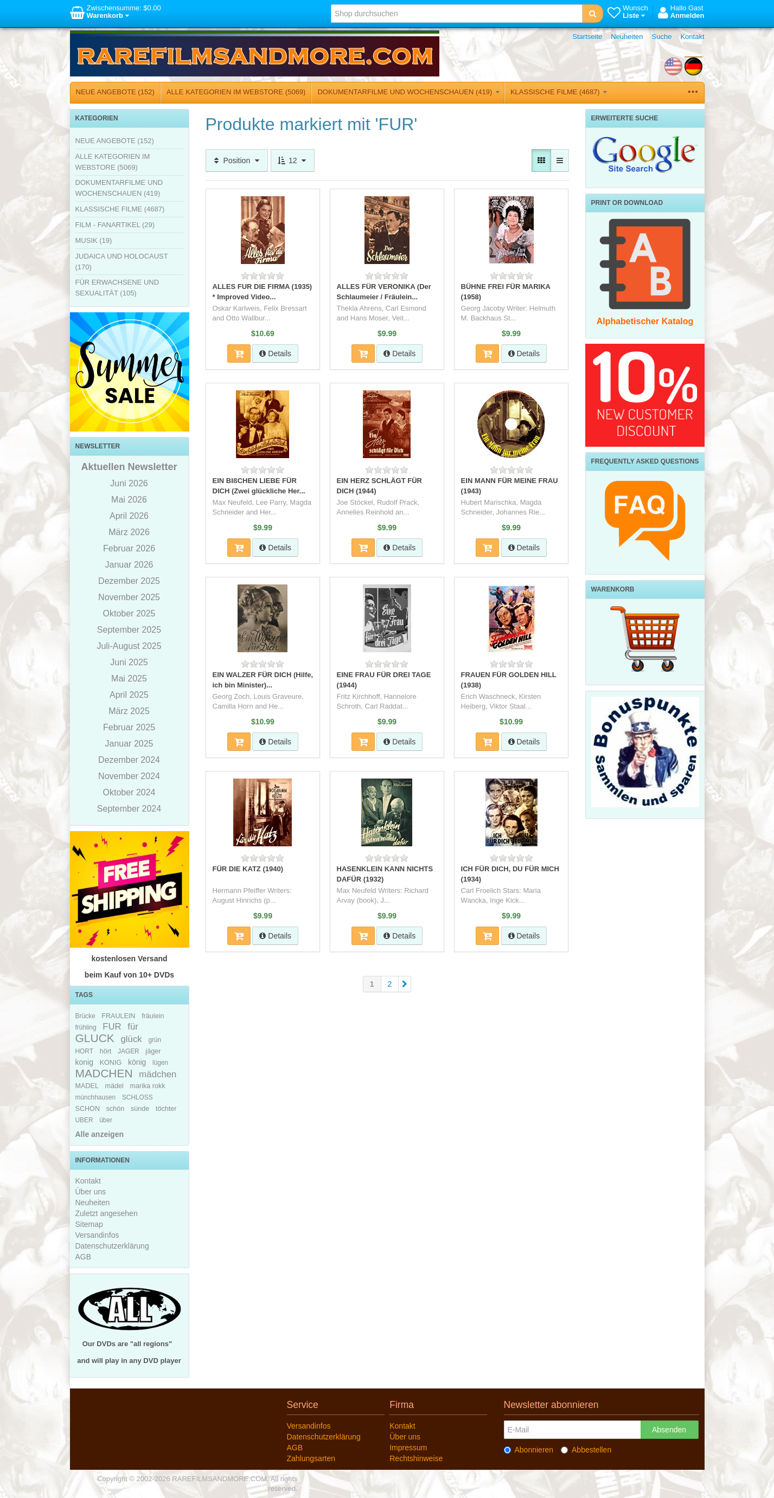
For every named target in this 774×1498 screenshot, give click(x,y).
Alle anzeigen (99, 1134)
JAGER (128, 1051)
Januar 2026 (129, 564)
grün (154, 1040)
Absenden (669, 1429)
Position (237, 160)
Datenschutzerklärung (112, 1246)
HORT (84, 1051)
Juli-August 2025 (129, 646)
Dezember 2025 (129, 581)
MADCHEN (104, 1073)
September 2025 (129, 629)
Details (275, 353)
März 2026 (129, 532)
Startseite (587, 37)
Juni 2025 (129, 662)
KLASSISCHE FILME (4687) (558, 92)
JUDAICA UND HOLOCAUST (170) (121, 261)
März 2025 (129, 711)
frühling (86, 1027)
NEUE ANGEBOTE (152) (115, 92)
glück (131, 1039)
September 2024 (129, 808)
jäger (153, 1051)
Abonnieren (529, 1449)
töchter (166, 1109)
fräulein (153, 1016)
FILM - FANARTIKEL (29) (115, 225)
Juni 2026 (129, 483)
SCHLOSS (137, 1097)
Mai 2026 (129, 499)
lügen (160, 1062)
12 (293, 160)
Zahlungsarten (311, 1458)
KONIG (111, 1062)
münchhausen (95, 1097)
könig (137, 1062)
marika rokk (147, 1086)
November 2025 (129, 597)
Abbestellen (586, 1449)
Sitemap (89, 1224)
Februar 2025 (129, 727)
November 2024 (129, 776)
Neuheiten (627, 37)
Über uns (90, 1191)
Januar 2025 (129, 743)
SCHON (87, 1109)
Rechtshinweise (416, 1458)
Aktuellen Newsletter (129, 466)
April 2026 (129, 515)
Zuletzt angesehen (106, 1213)
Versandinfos (97, 1235)
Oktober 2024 (129, 792)
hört (106, 1051)
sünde (140, 1109)
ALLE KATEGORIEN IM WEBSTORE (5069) (236, 92)
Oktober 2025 (129, 613)
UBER (84, 1120)
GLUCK (94, 1038)
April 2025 (129, 694)
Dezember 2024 (129, 759)
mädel (114, 1086)
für (132, 1026)
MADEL (87, 1086)
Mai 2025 (129, 678)
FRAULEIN (118, 1016)
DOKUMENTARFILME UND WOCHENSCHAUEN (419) (408, 92)
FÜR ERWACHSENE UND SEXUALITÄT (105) (117, 287)
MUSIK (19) (93, 240)
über (105, 1120)
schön (115, 1109)
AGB (83, 1256)
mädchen (157, 1074)
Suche (662, 37)
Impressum (408, 1447)
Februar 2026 (129, 548)
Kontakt (692, 37)
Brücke (85, 1016)
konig (84, 1062)
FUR (112, 1026)
